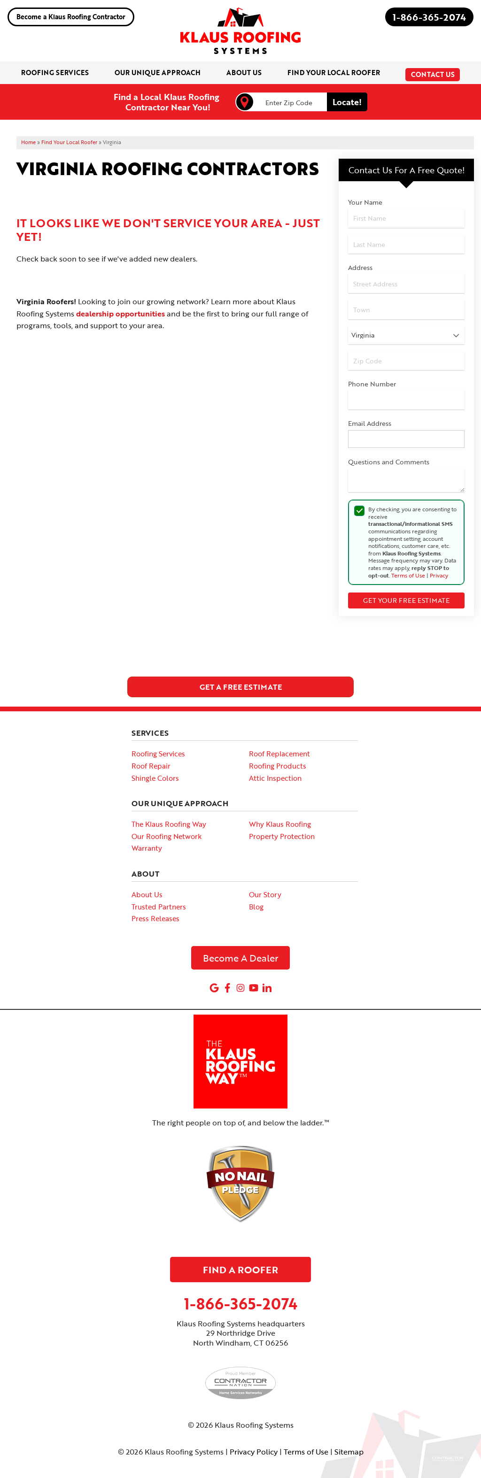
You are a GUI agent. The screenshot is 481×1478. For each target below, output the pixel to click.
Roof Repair (151, 766)
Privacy (439, 574)
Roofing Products (277, 766)
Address (360, 267)
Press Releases (155, 918)
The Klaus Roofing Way (169, 824)
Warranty (147, 848)
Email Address (369, 423)
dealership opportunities (120, 313)
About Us (147, 894)
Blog (256, 906)
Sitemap (349, 1451)
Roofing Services (158, 753)
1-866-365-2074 (429, 17)
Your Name (365, 202)
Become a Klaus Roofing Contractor (70, 17)
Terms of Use (408, 574)
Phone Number (372, 384)
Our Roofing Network (167, 836)
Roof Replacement (279, 753)
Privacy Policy (254, 1451)
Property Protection (282, 836)
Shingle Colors (155, 777)
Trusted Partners (159, 906)
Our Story (265, 894)
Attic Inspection (275, 777)
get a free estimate (241, 687)
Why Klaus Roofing (280, 824)
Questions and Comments (388, 462)
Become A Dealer (241, 958)
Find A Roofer (240, 1269)
